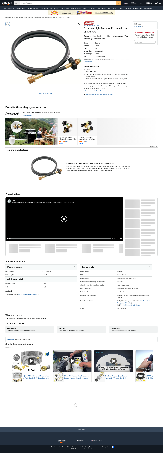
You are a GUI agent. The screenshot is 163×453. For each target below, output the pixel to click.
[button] (4, 8)
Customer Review (18, 202)
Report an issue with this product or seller (98, 94)
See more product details (93, 91)
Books (85, 8)
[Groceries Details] (96, 8)
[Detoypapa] (12, 114)
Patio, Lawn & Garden (11, 17)
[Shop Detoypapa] (28, 115)
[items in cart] (157, 3)
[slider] (60, 238)
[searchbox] (68, 3)
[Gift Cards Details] (105, 8)
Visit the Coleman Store (91, 25)
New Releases (76, 8)
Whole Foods (44, 8)
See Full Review (69, 202)
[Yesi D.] (14, 200)
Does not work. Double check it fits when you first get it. (43, 202)
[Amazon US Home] (62, 441)
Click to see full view (45, 93)
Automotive (148, 8)
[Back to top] (81, 431)
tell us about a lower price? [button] (28, 294)
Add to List (138, 42)
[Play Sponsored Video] (31, 361)
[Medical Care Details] (25, 8)
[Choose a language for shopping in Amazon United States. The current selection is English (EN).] (125, 3)
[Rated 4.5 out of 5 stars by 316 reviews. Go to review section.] (67, 141)
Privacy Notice (66, 447)
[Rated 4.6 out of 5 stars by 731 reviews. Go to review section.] (87, 141)
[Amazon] (7, 3)
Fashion (128, 8)
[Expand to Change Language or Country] (87, 440)
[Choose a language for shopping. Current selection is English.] (80, 440)
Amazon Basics (33, 8)
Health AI (11, 8)
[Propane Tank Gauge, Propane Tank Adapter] (41, 112)
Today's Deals (64, 8)
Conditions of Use (56, 447)
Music (114, 8)
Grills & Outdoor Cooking (26, 17)
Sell (109, 8)
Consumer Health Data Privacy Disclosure (83, 447)
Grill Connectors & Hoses (63, 17)
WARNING (10, 339)
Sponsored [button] (153, 146)
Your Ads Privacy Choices (104, 447)
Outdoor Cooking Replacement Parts (44, 17)
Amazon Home (137, 8)
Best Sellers (54, 8)
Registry (120, 8)
